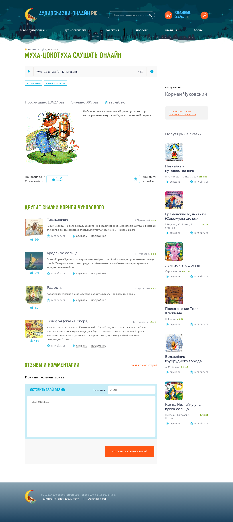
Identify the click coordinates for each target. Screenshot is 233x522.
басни (198, 30)
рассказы (112, 30)
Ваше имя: (124, 390)
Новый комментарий (143, 365)
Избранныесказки (183, 15)
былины (171, 30)
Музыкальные (34, 83)
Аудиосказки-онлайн (68, 14)
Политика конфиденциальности (60, 498)
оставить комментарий (129, 451)
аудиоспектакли (76, 30)
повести (142, 30)
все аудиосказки (35, 30)
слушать (175, 181)
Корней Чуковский (55, 83)
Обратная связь (97, 498)
